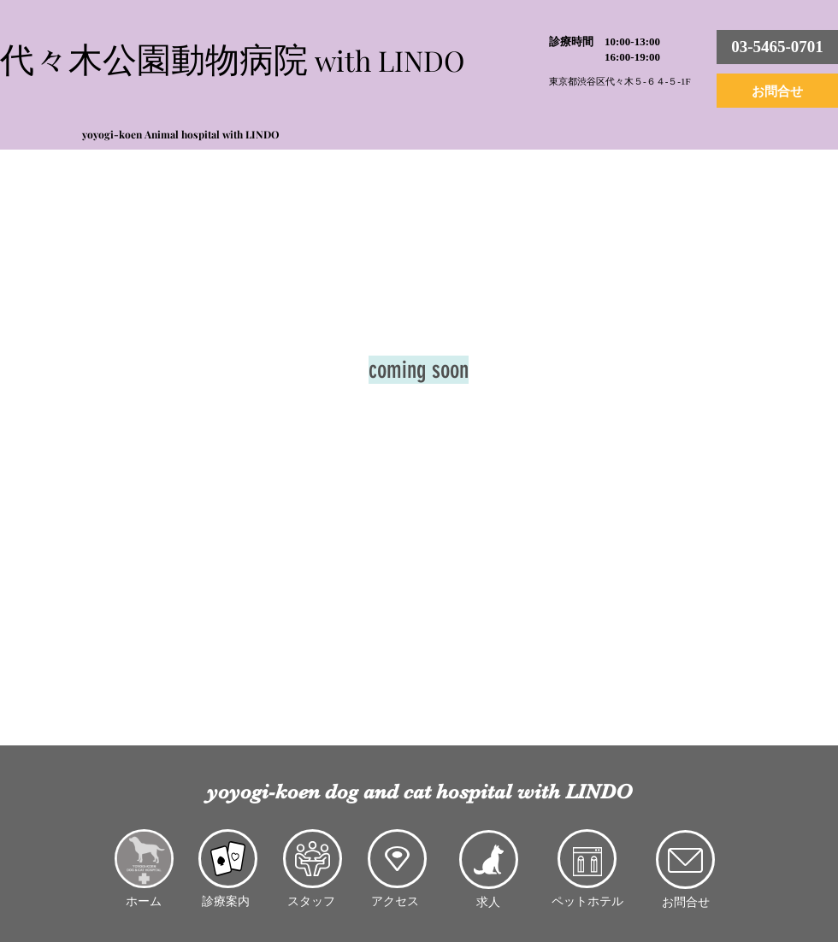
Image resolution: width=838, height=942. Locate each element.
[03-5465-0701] (777, 47)
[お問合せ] (777, 91)
